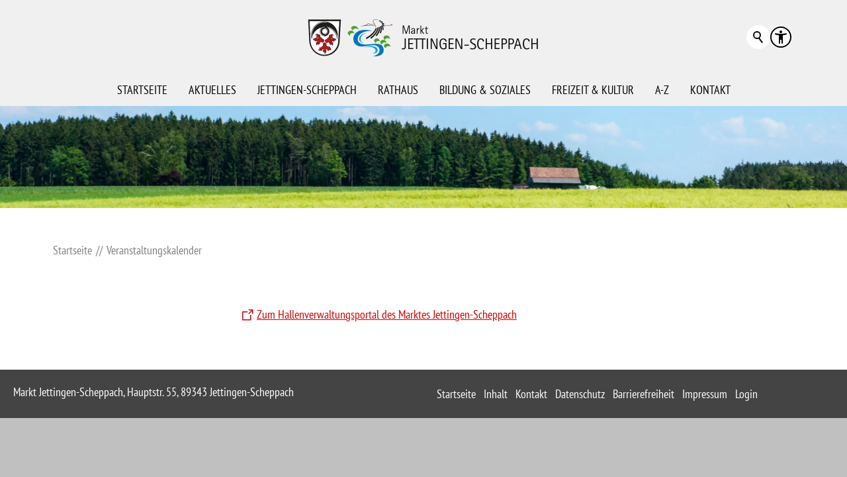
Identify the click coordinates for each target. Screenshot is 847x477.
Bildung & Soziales (485, 89)
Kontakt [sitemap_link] (531, 393)
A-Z (662, 89)
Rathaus (398, 89)
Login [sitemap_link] (746, 393)
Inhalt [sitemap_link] (496, 393)
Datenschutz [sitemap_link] (580, 393)
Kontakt (710, 89)
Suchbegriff (758, 37)
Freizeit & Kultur (593, 89)
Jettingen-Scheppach (307, 89)
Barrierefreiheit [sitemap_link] (643, 393)
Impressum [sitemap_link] (704, 393)
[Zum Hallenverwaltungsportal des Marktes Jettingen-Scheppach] (377, 315)
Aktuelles (212, 89)
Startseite (142, 89)
